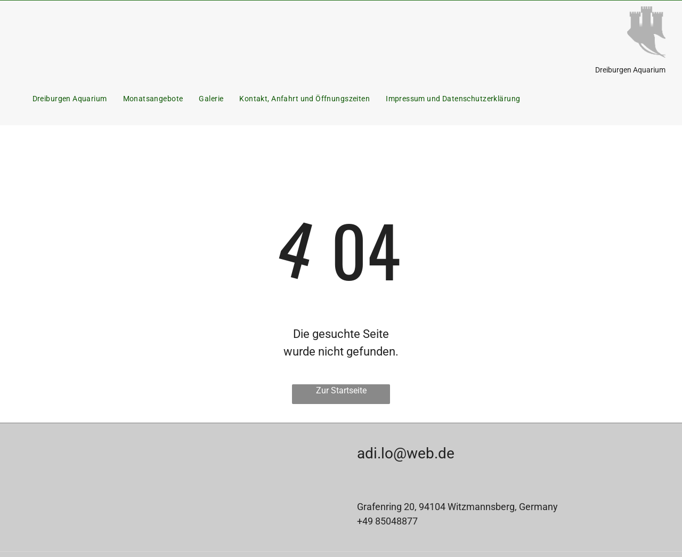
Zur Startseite (341, 390)
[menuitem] (70, 99)
